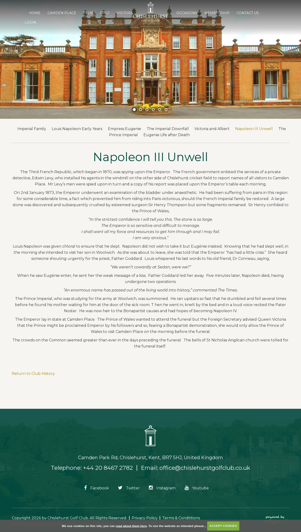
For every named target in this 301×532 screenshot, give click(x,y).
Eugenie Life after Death (166, 135)
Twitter (129, 488)
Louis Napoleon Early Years (77, 129)
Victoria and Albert (212, 129)
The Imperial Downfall (168, 129)
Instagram (162, 488)
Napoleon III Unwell (254, 129)
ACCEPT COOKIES (223, 526)
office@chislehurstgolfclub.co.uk (204, 467)
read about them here (131, 526)
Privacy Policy (145, 518)
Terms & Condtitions (181, 518)
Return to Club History (33, 373)
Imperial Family (31, 129)
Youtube (197, 488)
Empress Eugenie (124, 129)
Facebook (96, 488)
